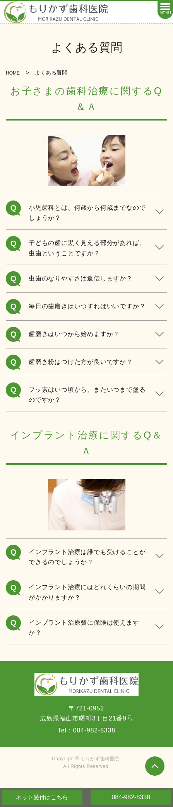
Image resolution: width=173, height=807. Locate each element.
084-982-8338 (130, 797)
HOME (13, 73)
